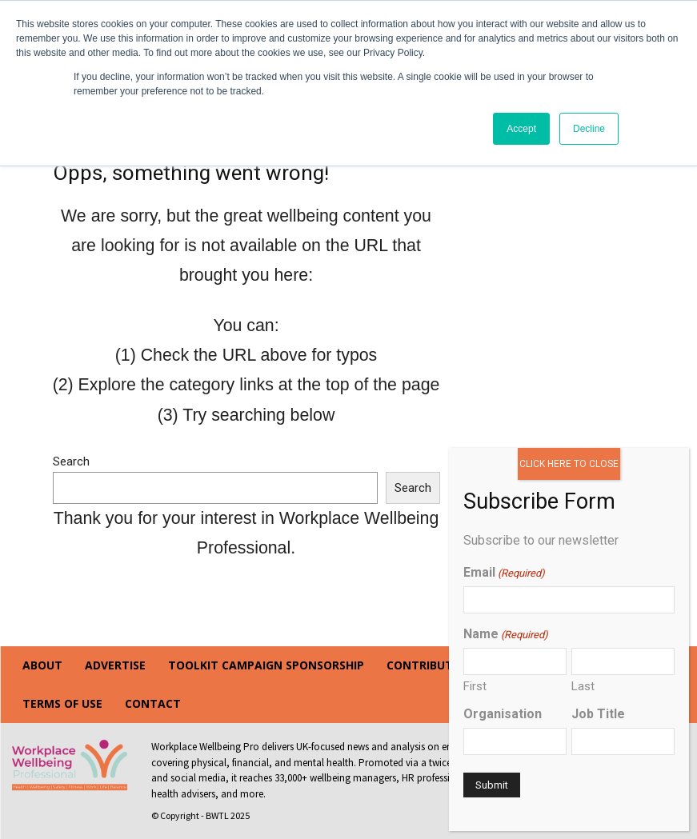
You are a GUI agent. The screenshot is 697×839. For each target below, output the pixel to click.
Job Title (598, 713)
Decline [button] (589, 128)
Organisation (502, 713)
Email (504, 572)
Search (71, 461)
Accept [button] (521, 128)
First (475, 686)
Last (583, 686)
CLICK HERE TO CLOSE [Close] (569, 463)
